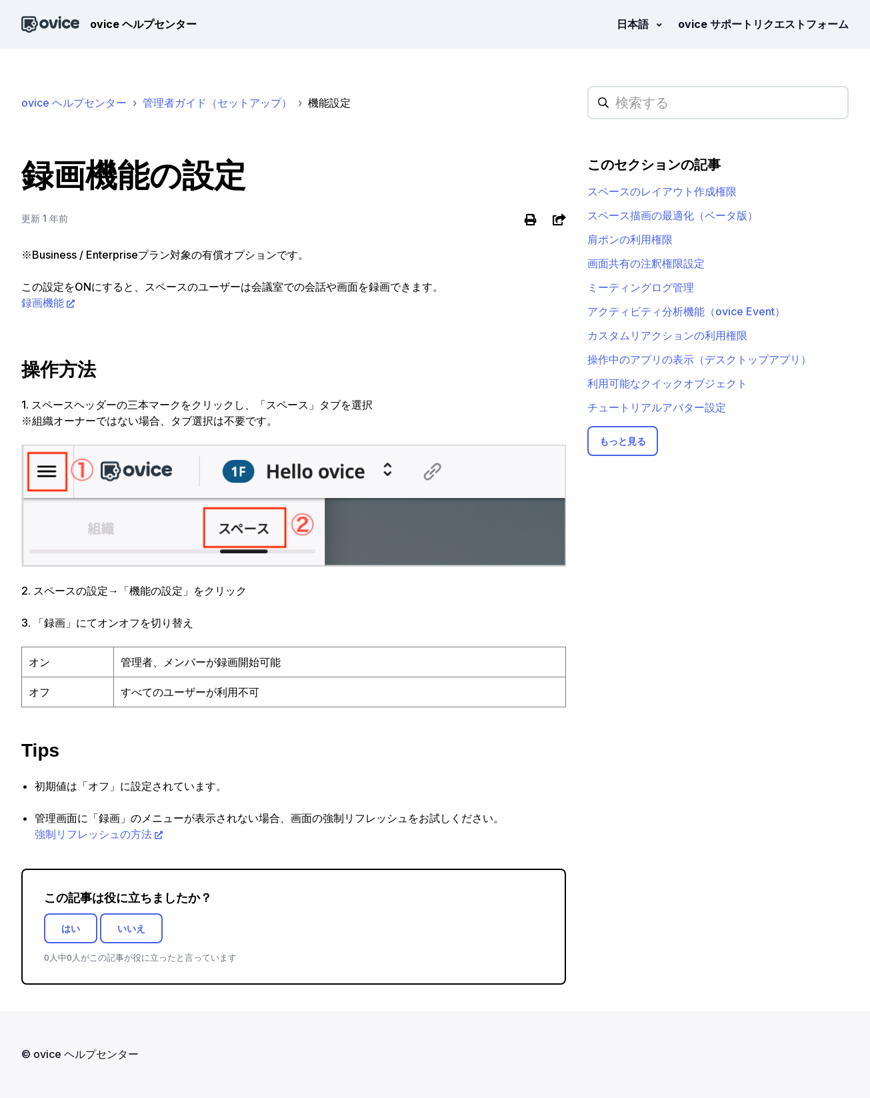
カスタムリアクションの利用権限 (667, 335)
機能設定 (329, 102)
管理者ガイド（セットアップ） (217, 102)
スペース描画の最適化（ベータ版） (672, 215)
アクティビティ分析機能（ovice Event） (686, 311)
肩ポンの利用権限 (630, 239)
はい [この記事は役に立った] (70, 928)
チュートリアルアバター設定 (656, 407)
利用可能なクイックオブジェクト (667, 383)
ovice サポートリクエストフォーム (763, 24)
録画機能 (42, 302)
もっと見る (622, 441)
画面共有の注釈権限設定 (646, 263)
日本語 (634, 24)
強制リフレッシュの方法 (93, 834)
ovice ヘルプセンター (74, 102)
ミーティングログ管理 (640, 287)
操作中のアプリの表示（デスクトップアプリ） (699, 359)
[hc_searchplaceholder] (718, 102)
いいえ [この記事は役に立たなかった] (131, 928)
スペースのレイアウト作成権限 (662, 191)
